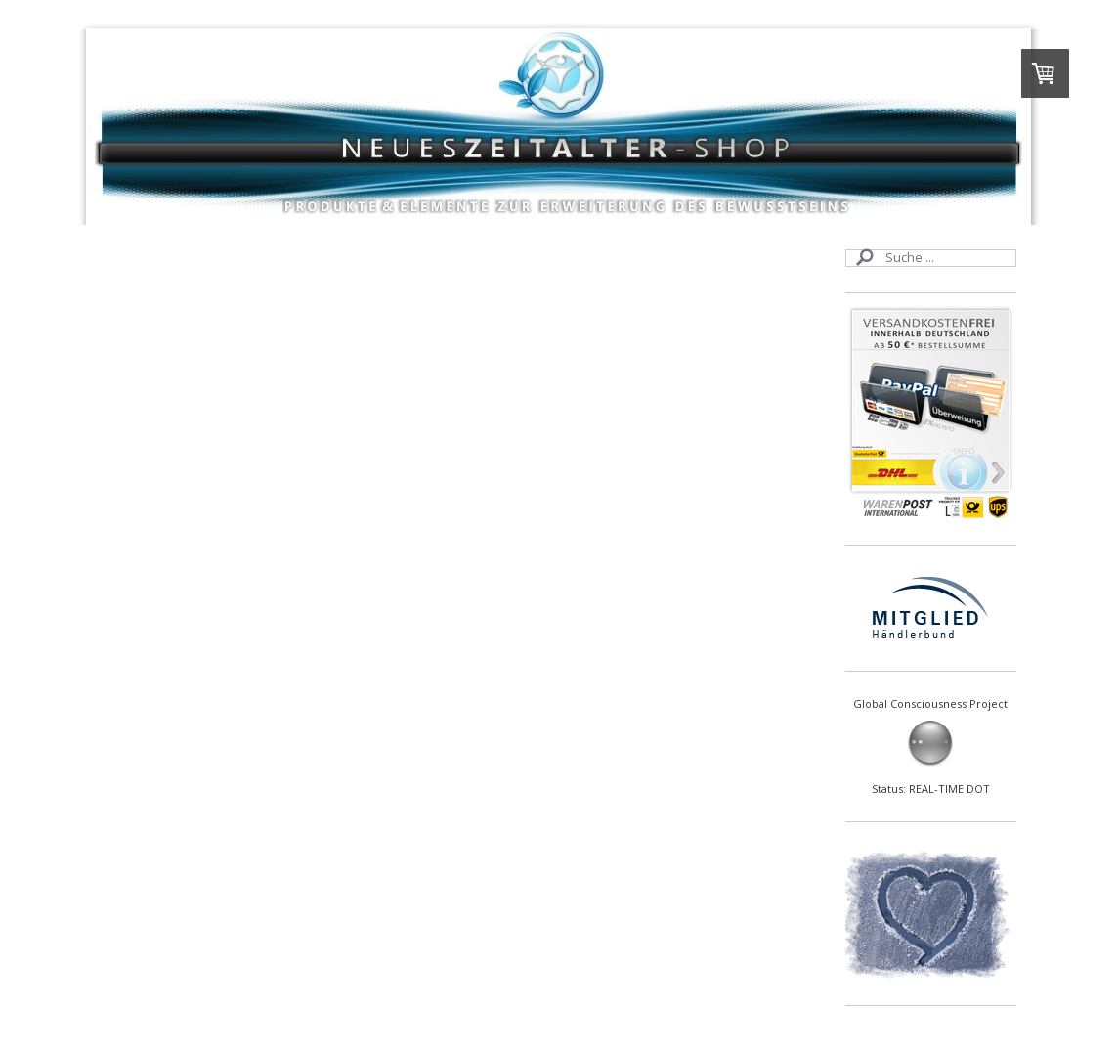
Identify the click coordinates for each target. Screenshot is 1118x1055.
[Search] (930, 258)
